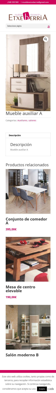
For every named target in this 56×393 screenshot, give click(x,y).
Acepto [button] (42, 388)
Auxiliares (22, 120)
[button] (45, 39)
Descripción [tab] (15, 135)
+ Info (50, 388)
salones (32, 120)
